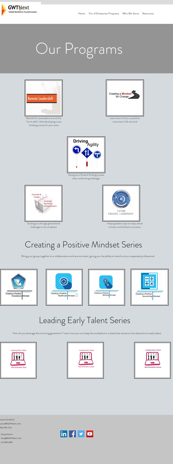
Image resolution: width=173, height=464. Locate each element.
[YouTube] (89, 433)
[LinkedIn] (63, 433)
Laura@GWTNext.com (10, 423)
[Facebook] (72, 433)
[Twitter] (81, 433)
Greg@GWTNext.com (11, 438)
